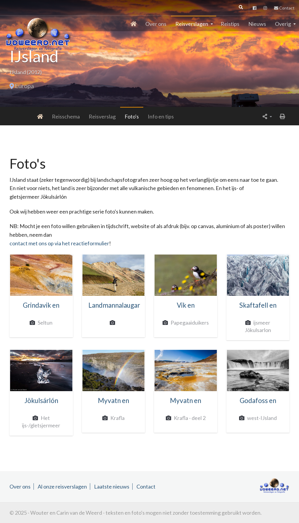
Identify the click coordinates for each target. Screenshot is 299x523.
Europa (24, 85)
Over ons (155, 23)
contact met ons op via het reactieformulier (59, 243)
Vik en (186, 305)
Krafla (116, 418)
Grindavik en (41, 305)
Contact (284, 7)
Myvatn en (113, 400)
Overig (283, 23)
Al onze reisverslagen (62, 486)
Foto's (107, 116)
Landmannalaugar (114, 305)
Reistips (230, 23)
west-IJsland (260, 418)
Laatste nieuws (111, 486)
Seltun (44, 322)
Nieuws (257, 23)
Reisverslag (77, 116)
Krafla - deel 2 (188, 418)
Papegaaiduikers (188, 322)
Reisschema (41, 116)
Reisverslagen (191, 23)
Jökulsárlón (41, 400)
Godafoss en (258, 400)
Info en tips (136, 116)
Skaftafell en (257, 305)
